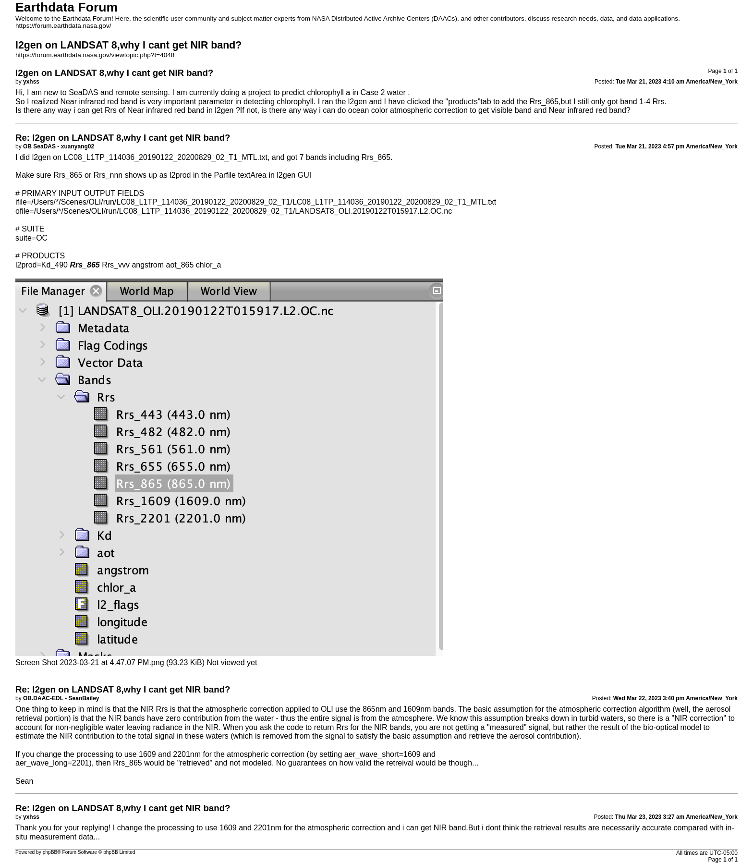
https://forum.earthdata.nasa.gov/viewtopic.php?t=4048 (94, 55)
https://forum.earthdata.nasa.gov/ (63, 25)
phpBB (50, 852)
